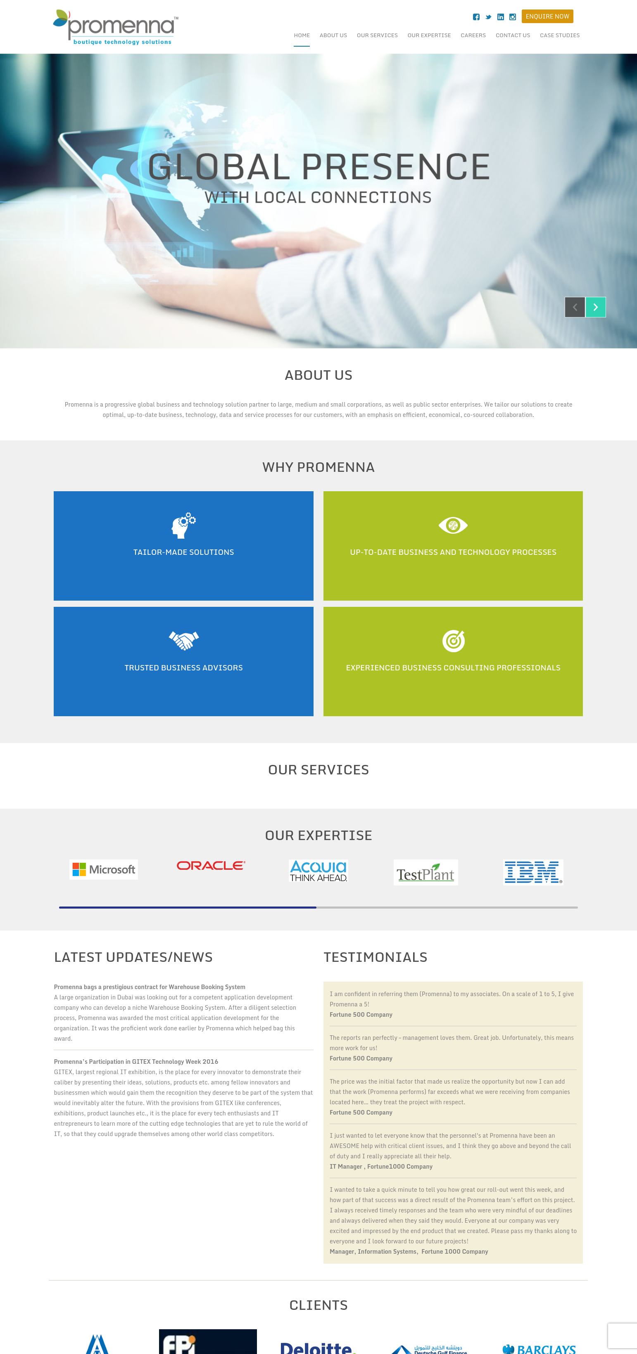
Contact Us (513, 35)
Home (302, 35)
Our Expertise (429, 35)
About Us (333, 35)
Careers (473, 35)
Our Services (377, 35)
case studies (560, 35)
